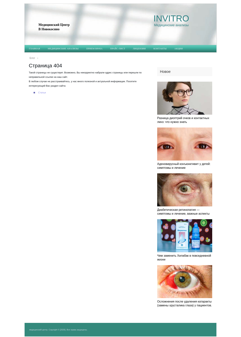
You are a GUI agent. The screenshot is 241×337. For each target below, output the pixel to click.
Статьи (42, 92)
